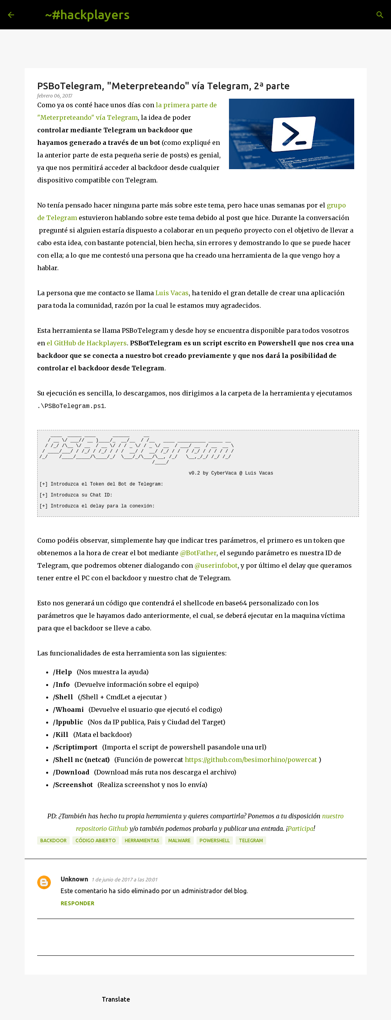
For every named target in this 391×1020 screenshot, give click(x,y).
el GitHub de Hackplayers (87, 343)
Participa (301, 828)
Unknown (74, 878)
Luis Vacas (172, 293)
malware (179, 839)
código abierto (96, 839)
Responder (77, 902)
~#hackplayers (87, 14)
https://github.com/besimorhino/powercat (251, 759)
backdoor (53, 839)
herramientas (142, 839)
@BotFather (198, 552)
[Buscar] (141, 14)
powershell (215, 839)
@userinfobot (216, 565)
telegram (251, 839)
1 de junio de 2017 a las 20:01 (124, 878)
